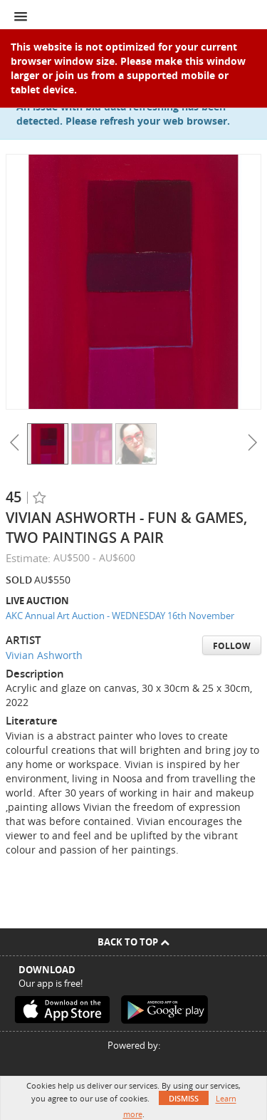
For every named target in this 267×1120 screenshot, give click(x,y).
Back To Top (133, 941)
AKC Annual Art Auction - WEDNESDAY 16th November (120, 615)
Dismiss (184, 1098)
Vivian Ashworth (44, 655)
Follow (232, 646)
